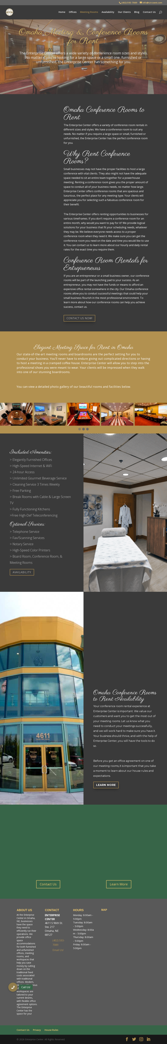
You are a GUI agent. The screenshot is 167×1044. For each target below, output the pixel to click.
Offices (72, 12)
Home (62, 12)
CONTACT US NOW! (79, 318)
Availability (108, 12)
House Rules (51, 1029)
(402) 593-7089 (129, 2)
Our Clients (124, 12)
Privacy (37, 1029)
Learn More (106, 785)
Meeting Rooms (89, 12)
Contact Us (149, 12)
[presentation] (162, 417)
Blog (136, 12)
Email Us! (58, 950)
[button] (79, 429)
